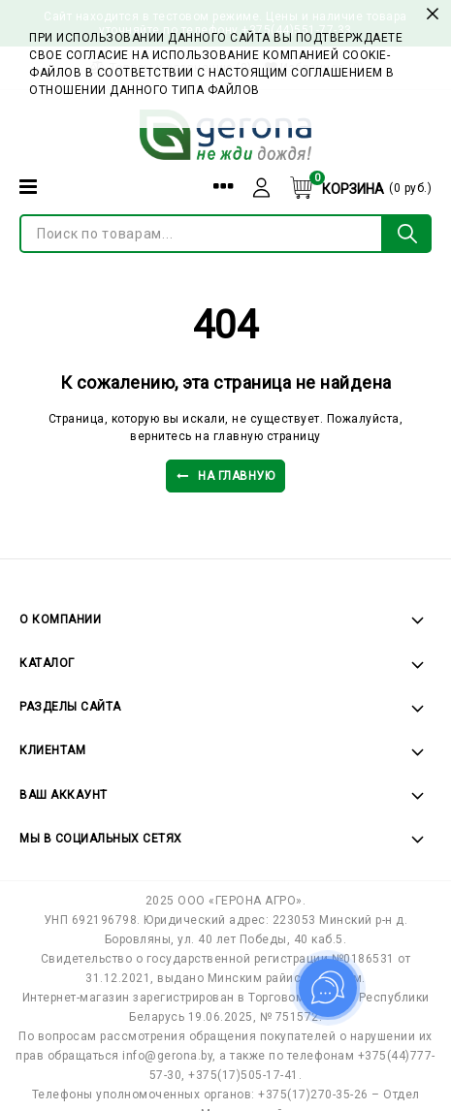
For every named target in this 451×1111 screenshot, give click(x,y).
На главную (226, 476)
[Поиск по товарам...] (201, 233)
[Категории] (28, 186)
